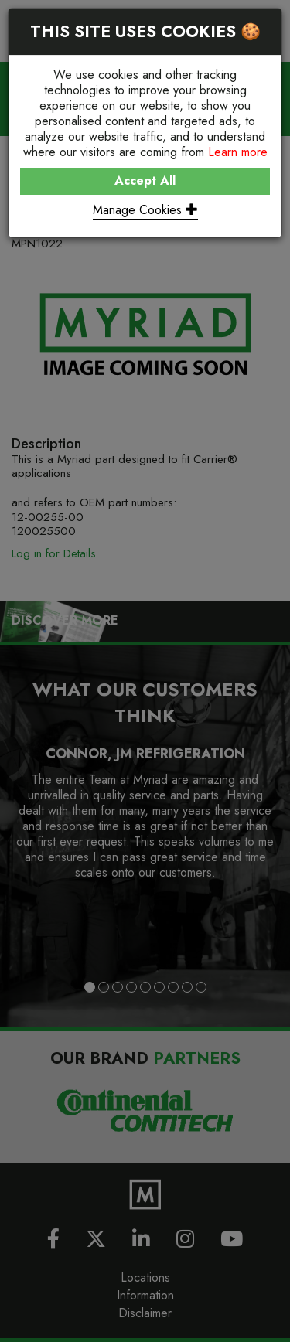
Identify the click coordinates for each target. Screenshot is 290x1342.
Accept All (145, 180)
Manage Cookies (145, 210)
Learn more (238, 152)
